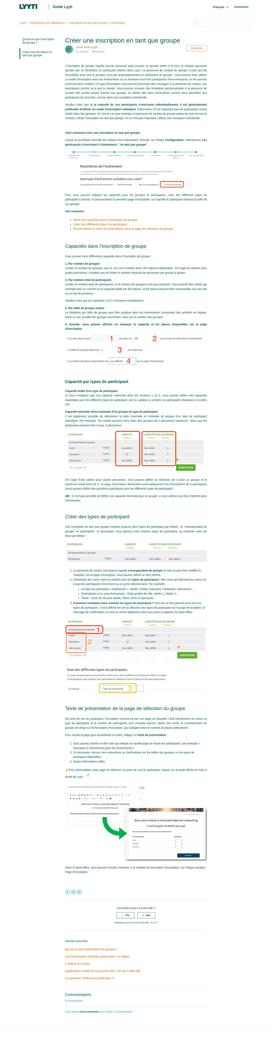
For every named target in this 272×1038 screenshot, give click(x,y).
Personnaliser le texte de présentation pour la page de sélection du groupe (123, 228)
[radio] (126, 915)
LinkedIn (79, 892)
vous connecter (89, 1011)
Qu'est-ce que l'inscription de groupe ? (38, 41)
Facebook (67, 892)
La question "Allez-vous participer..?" (90, 978)
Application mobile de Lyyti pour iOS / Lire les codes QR (102, 971)
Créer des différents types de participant (100, 224)
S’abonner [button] (197, 48)
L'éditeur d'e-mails (77, 963)
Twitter (73, 892)
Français (219, 7)
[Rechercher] (222, 22)
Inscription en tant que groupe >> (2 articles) (97, 22)
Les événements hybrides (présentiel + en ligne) (97, 956)
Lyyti (22, 22)
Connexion (241, 6)
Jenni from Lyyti (87, 47)
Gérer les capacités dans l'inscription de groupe (105, 219)
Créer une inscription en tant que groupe (37, 53)
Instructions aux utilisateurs (47, 22)
